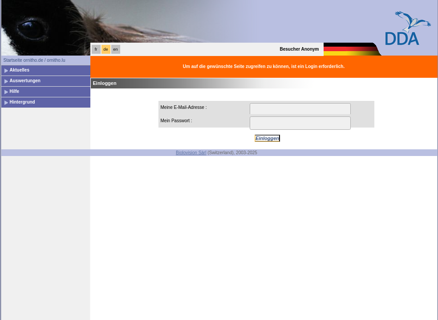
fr (96, 49)
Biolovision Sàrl (191, 152)
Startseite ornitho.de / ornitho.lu (34, 60)
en (115, 49)
